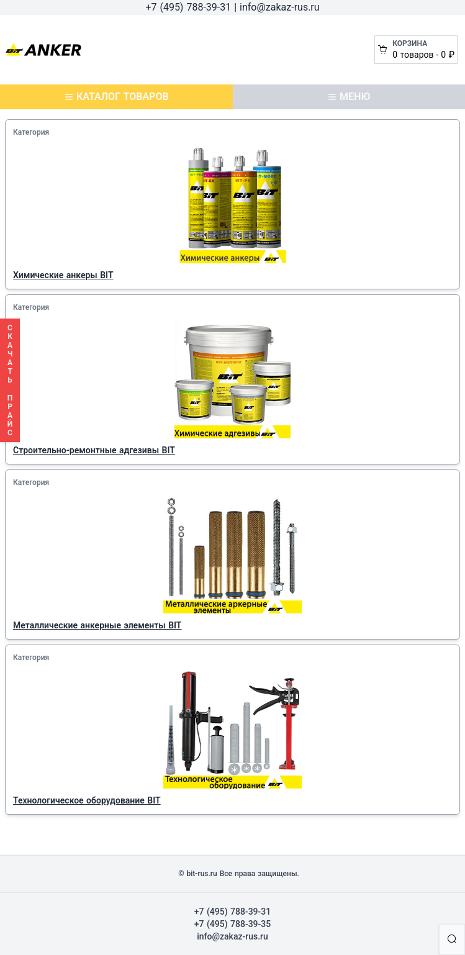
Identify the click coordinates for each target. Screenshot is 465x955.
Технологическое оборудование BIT (87, 800)
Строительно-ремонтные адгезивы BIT (94, 450)
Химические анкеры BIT (63, 275)
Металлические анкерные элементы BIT (97, 625)
